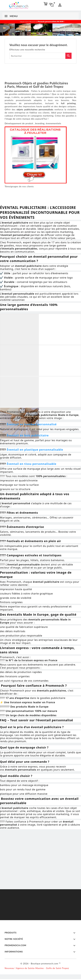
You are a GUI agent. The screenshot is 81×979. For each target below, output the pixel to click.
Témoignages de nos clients (19, 186)
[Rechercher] (40, 56)
